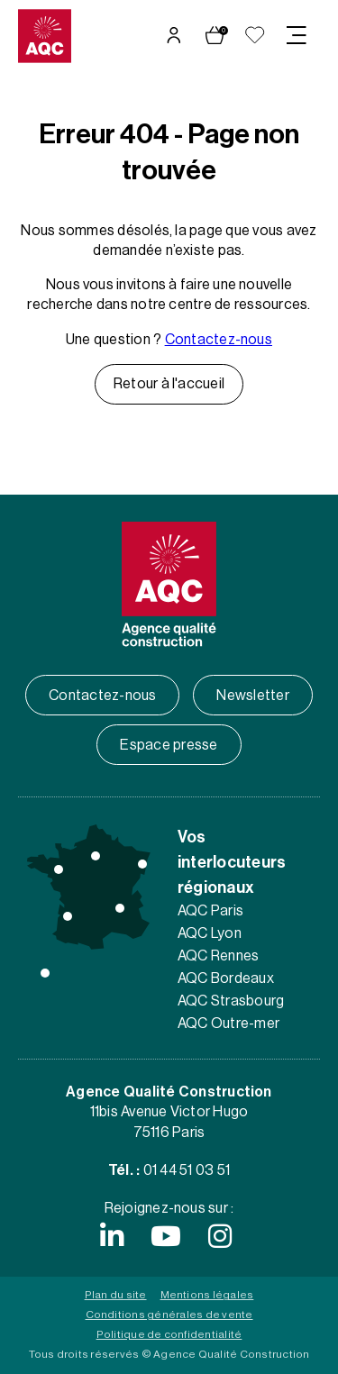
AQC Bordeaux (226, 978)
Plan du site (116, 1294)
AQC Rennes (218, 956)
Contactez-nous (218, 339)
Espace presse (168, 745)
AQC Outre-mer (228, 1023)
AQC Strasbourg (231, 1001)
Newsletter (252, 695)
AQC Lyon (210, 933)
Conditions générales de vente (169, 1314)
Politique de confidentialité (169, 1334)
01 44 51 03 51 (186, 1170)
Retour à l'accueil (169, 384)
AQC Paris (210, 911)
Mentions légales (207, 1294)
